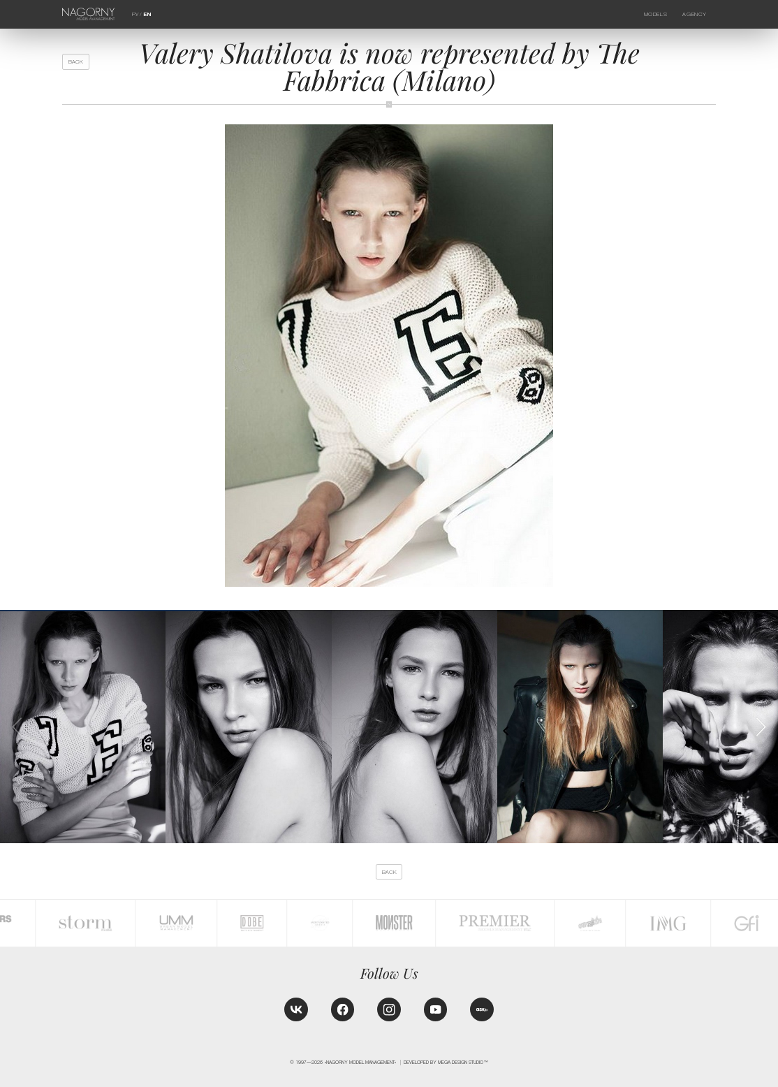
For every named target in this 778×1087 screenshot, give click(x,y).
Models (655, 14)
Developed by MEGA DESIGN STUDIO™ (446, 1062)
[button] (761, 726)
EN (147, 14)
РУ (135, 14)
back (75, 62)
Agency (694, 14)
